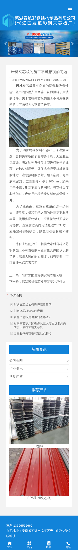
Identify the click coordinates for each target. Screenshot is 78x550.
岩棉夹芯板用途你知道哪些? (32, 317)
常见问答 (16, 376)
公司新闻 (16, 360)
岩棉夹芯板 (36, 98)
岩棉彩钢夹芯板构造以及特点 (33, 333)
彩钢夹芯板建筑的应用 (28, 310)
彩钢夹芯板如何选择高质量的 (33, 304)
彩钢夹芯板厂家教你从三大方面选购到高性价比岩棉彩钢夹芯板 (40, 325)
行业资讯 (16, 368)
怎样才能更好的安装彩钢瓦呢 (42, 275)
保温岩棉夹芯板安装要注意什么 (44, 281)
